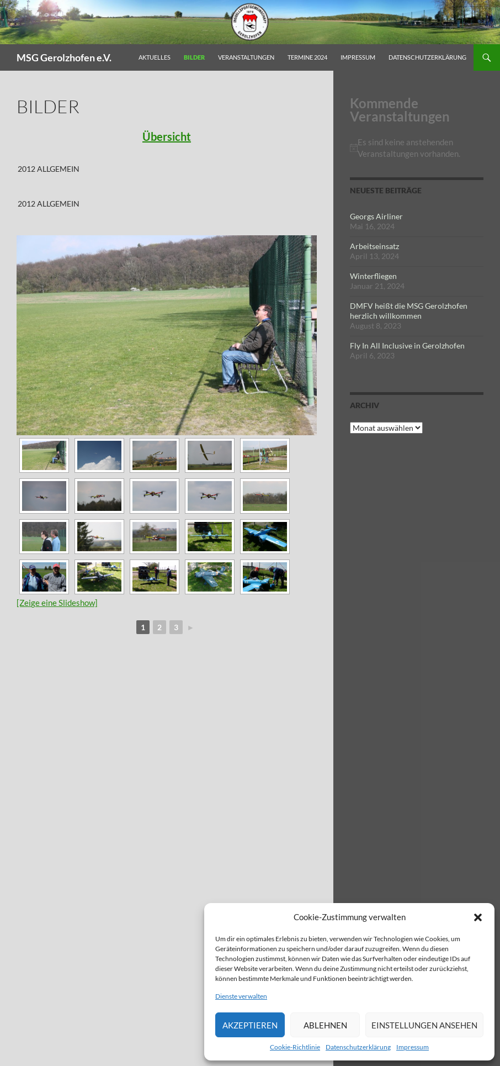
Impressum (412, 1047)
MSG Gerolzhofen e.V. (64, 57)
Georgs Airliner (376, 216)
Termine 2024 (307, 57)
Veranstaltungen (246, 57)
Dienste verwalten (241, 996)
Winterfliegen (373, 276)
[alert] (416, 148)
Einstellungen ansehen (424, 1025)
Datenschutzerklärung (358, 1047)
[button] (477, 917)
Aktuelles (155, 57)
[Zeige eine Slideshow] (57, 603)
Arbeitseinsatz (374, 246)
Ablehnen (325, 1025)
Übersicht (166, 136)
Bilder (194, 57)
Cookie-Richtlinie (295, 1047)
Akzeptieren (250, 1025)
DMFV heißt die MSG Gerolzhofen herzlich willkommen (408, 310)
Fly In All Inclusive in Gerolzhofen (407, 345)
